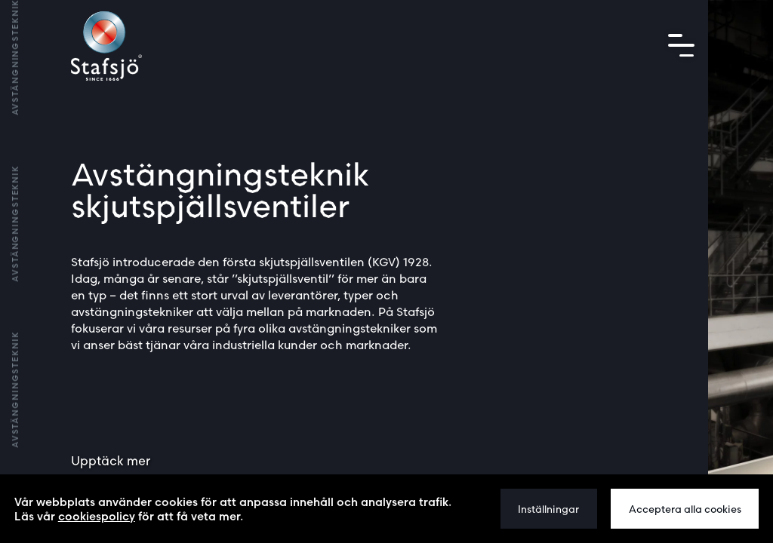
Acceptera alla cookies (685, 509)
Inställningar (548, 509)
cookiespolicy (96, 516)
